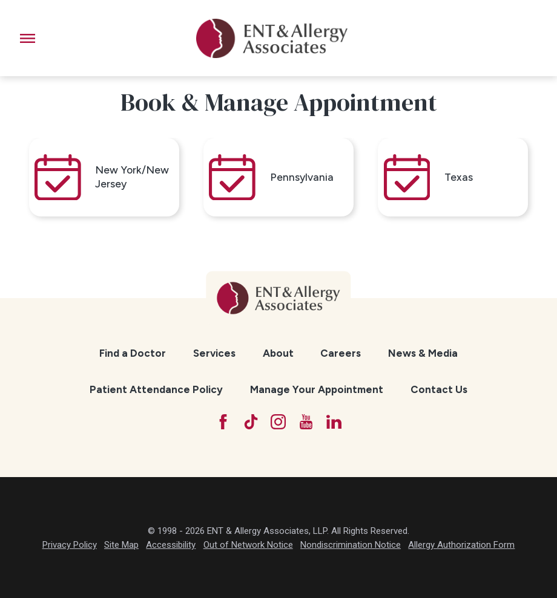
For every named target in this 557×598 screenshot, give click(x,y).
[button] (27, 38)
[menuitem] (133, 353)
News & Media (423, 353)
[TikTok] (251, 421)
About (278, 353)
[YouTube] (306, 421)
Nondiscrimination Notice (350, 544)
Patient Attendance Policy (156, 389)
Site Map (121, 544)
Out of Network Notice (248, 544)
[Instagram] (278, 421)
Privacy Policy (69, 544)
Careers (340, 353)
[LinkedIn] (333, 421)
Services (214, 353)
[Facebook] (223, 421)
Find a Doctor (132, 353)
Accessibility (171, 544)
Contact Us (438, 389)
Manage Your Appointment (316, 389)
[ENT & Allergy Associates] (272, 38)
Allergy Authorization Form (461, 544)
